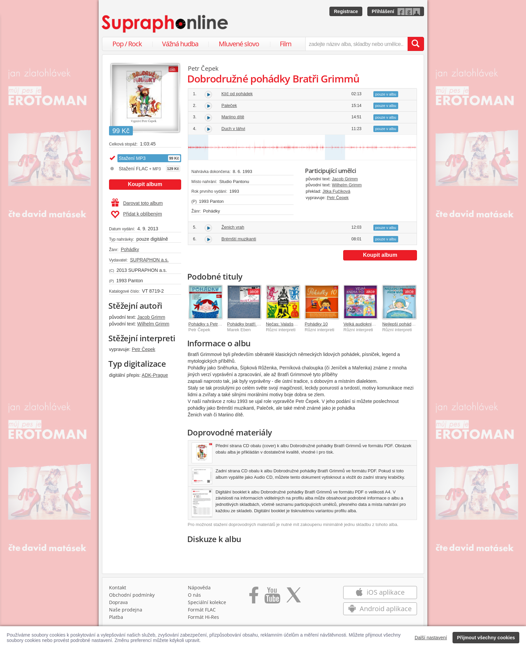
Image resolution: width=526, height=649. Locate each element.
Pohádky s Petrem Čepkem (215, 324)
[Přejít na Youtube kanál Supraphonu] (272, 597)
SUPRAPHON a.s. (149, 259)
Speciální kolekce (207, 602)
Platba (116, 617)
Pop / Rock (127, 43)
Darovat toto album (137, 203)
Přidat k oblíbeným (136, 215)
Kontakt (117, 587)
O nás (194, 595)
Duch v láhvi (233, 128)
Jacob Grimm (151, 317)
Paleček (229, 105)
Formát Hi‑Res (203, 617)
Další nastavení (431, 637)
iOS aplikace (380, 592)
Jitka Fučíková (336, 191)
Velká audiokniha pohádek (369, 324)
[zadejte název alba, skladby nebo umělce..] (356, 44)
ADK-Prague (155, 375)
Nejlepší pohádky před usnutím (412, 324)
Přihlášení (383, 11)
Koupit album (145, 184)
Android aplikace (380, 608)
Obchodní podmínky (132, 595)
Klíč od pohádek (237, 93)
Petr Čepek (143, 349)
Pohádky (130, 249)
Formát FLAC (202, 609)
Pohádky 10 (316, 324)
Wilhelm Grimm (153, 324)
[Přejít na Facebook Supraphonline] (254, 597)
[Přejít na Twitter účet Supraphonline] (293, 597)
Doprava (118, 602)
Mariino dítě (232, 116)
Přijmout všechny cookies (486, 637)
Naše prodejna (125, 609)
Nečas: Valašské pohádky (291, 324)
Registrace (346, 11)
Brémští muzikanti (238, 238)
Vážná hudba (180, 43)
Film (286, 43)
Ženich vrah (232, 227)
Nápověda (199, 587)
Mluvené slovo (239, 43)
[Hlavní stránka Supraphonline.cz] (165, 24)
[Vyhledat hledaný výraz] (415, 44)
